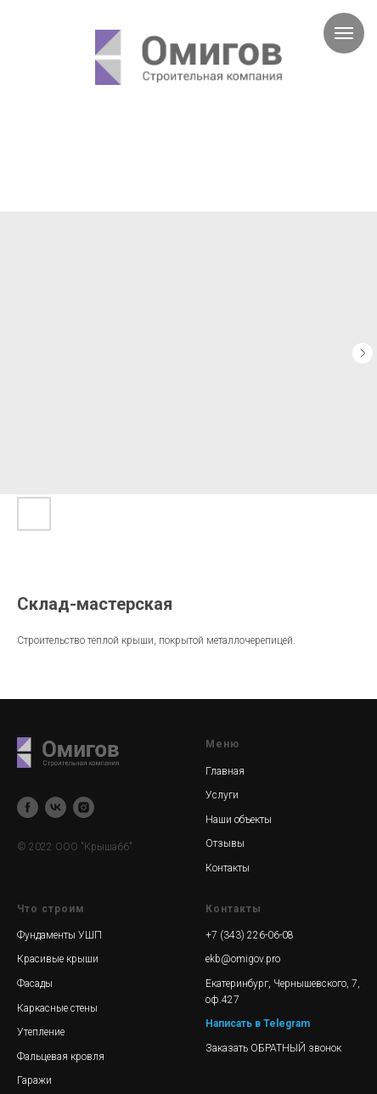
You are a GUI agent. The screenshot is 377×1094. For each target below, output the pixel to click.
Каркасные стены (57, 1008)
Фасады (35, 984)
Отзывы (225, 843)
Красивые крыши (57, 959)
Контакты (227, 868)
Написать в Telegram (257, 1023)
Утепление (41, 1032)
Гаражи (34, 1080)
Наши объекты (238, 820)
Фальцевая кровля (60, 1057)
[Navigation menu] (344, 33)
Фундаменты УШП (59, 935)
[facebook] (27, 807)
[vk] (55, 807)
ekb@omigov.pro (242, 959)
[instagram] (83, 807)
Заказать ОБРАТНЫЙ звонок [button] (273, 1048)
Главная (225, 771)
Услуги (222, 795)
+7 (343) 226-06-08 (249, 935)
